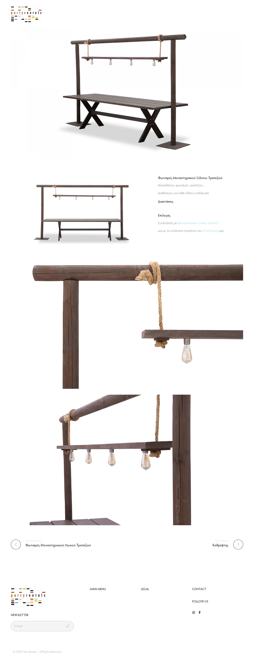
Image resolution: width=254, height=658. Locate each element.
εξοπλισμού (210, 231)
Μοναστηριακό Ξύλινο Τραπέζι (198, 223)
